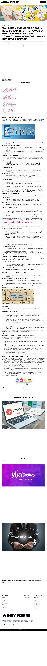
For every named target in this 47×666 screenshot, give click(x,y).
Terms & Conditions (37, 604)
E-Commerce (4, 606)
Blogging (3, 600)
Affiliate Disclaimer (37, 607)
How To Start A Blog (27, 597)
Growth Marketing (5, 607)
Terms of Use (36, 603)
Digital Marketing (5, 604)
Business (3, 601)
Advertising (4, 597)
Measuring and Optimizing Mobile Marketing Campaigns (20, 223)
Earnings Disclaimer (37, 606)
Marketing (11, 25)
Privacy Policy (36, 597)
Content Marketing (5, 603)
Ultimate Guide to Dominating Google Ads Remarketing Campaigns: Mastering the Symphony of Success (21, 580)
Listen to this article (6, 80)
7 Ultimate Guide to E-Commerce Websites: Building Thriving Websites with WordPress (18, 458)
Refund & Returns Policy (38, 601)
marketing (8, 143)
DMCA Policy (36, 600)
